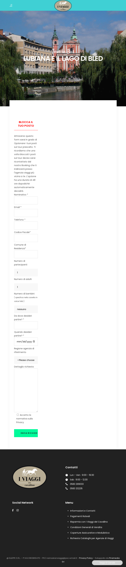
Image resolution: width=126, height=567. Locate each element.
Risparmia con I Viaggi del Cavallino (89, 521)
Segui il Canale (107, 562)
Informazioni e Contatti (82, 510)
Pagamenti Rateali (80, 516)
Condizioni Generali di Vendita (86, 527)
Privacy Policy (86, 558)
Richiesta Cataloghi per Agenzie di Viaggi (92, 538)
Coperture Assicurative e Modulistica (89, 532)
